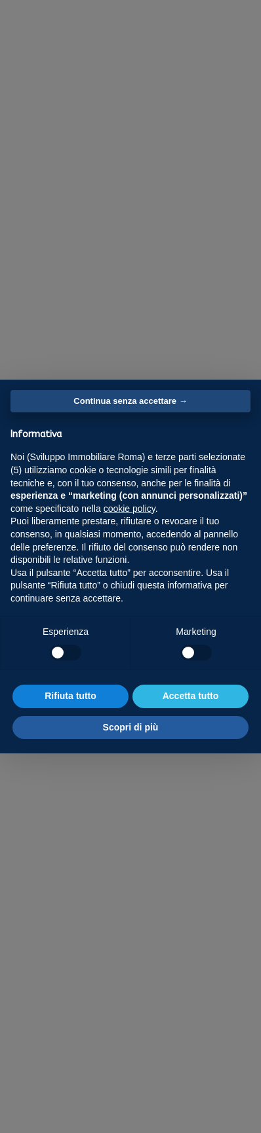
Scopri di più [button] (131, 727)
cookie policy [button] (129, 508)
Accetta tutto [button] (191, 696)
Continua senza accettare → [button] (130, 401)
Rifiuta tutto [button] (70, 696)
